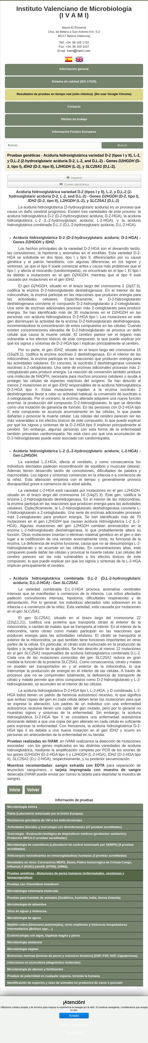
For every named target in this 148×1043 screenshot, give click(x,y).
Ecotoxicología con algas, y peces (43, 935)
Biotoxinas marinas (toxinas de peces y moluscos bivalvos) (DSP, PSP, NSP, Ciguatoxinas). (72, 955)
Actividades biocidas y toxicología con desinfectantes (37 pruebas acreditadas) (64, 827)
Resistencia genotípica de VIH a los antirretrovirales (44, 820)
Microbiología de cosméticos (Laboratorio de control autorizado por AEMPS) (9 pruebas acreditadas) (70, 847)
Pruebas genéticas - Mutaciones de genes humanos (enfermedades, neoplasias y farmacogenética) (65, 875)
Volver (33, 789)
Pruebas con (33, 884)
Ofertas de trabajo (74, 119)
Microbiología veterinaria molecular (32, 891)
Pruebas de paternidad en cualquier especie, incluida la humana (53, 976)
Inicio (14, 789)
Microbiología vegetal (22, 949)
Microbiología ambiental (24, 942)
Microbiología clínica (22, 807)
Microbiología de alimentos (26, 904)
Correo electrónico (74, 184)
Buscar (122, 145)
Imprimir (74, 178)
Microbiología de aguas (24, 918)
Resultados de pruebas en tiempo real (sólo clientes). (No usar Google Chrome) (74, 94)
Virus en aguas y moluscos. (27, 911)
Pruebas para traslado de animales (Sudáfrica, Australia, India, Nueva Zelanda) (63, 897)
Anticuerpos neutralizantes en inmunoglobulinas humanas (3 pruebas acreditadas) (67, 855)
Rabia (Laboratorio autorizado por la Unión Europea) (45, 813)
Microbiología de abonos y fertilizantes (35, 969)
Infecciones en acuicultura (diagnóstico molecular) (44, 962)
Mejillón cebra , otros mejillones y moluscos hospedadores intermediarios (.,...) (67, 927)
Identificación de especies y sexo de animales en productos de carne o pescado (65, 982)
